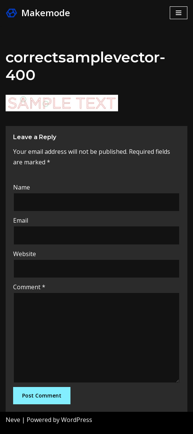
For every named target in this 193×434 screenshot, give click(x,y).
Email (20, 220)
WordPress (76, 420)
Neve (13, 420)
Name (21, 187)
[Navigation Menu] (178, 12)
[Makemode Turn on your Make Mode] (38, 13)
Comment (29, 287)
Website (24, 254)
